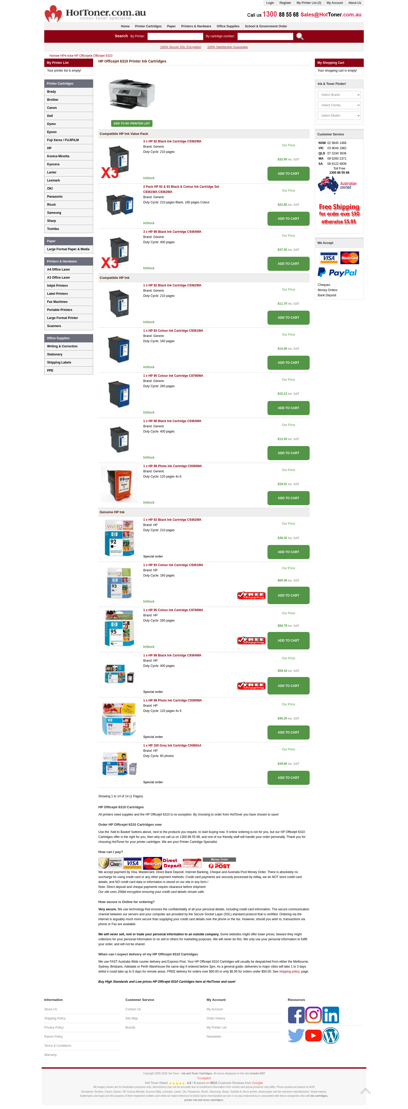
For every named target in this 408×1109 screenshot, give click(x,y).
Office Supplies (228, 26)
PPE (50, 370)
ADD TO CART (288, 174)
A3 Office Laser (58, 277)
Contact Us (133, 1009)
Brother (52, 100)
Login (270, 3)
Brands (130, 1027)
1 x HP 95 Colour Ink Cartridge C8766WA (173, 376)
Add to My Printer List (132, 123)
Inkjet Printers (57, 285)
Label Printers (57, 294)
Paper (171, 26)
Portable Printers (59, 310)
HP (49, 148)
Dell (50, 116)
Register (285, 3)
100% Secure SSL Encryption (180, 47)
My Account (335, 3)
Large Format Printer (62, 318)
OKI (50, 188)
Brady (51, 91)
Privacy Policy (54, 1027)
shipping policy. (289, 971)
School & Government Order (266, 26)
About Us (354, 3)
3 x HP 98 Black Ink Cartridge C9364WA (172, 232)
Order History (216, 1018)
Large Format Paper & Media (68, 249)
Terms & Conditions (57, 1046)
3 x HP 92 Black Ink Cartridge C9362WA (172, 141)
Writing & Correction (62, 346)
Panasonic (55, 196)
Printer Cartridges (148, 26)
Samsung (54, 213)
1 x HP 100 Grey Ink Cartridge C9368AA (172, 745)
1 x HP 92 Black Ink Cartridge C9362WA (172, 285)
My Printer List (217, 1027)
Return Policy (53, 1036)
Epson (52, 132)
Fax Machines (57, 302)
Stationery (54, 354)
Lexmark (53, 180)
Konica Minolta (58, 156)
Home (125, 26)
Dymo (51, 124)
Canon (52, 108)
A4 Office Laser (58, 269)
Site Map (131, 1018)
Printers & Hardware (196, 26)
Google (257, 1083)
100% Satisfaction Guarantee (227, 47)
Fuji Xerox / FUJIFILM (63, 140)
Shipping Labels (59, 362)
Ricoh (51, 204)
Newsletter (214, 1036)
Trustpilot (204, 1078)
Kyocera (53, 164)
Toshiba (53, 229)
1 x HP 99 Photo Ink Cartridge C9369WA (172, 466)
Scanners (54, 326)
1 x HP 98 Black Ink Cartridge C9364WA (172, 421)
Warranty (50, 1055)
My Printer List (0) (309, 3)
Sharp (51, 221)
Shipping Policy (55, 1018)
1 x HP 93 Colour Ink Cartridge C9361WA (173, 331)
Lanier (51, 172)
